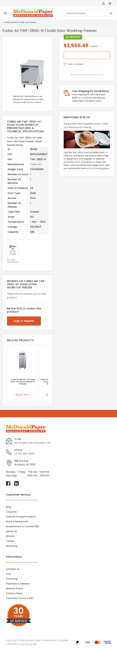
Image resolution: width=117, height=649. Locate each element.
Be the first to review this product (87, 74)
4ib (35, 644)
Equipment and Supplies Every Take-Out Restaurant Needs (86, 125)
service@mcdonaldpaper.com (32, 442)
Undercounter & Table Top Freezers (20, 22)
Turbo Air (35, 164)
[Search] (89, 13)
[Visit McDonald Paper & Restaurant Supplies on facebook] (8, 483)
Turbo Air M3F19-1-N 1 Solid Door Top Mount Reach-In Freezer (23, 382)
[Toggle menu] (5, 13)
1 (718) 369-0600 (24, 453)
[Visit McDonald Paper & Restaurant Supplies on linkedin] (16, 483)
